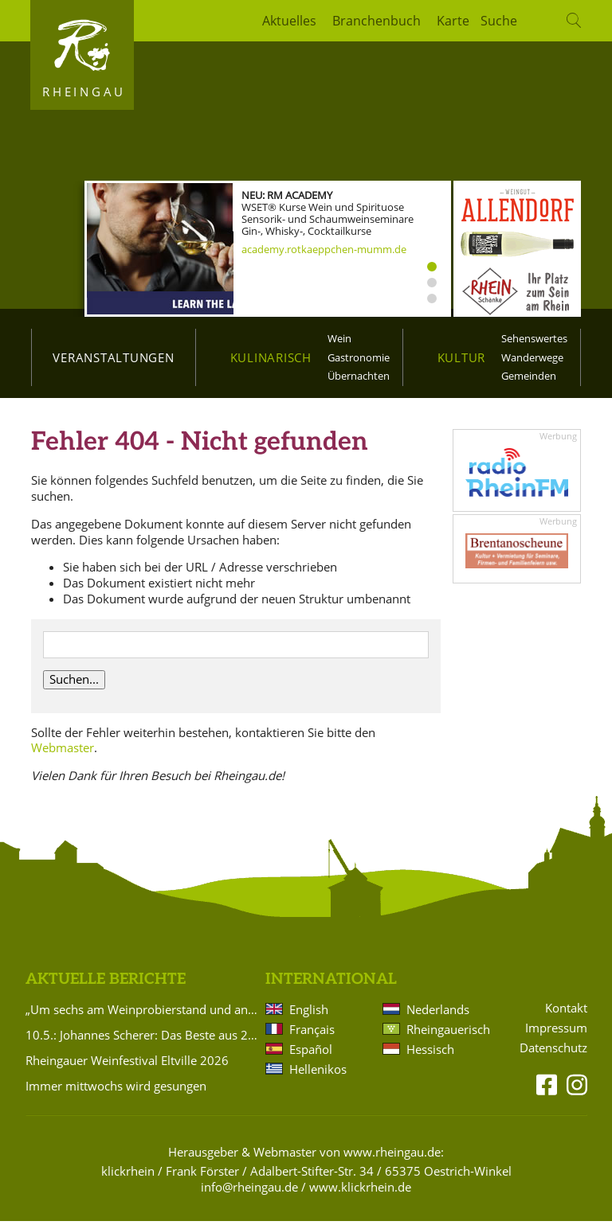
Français (312, 1038)
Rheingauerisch (447, 1038)
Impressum (556, 1036)
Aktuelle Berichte (106, 988)
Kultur (461, 357)
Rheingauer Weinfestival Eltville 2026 (127, 1069)
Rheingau (84, 91)
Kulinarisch (271, 357)
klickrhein (128, 1180)
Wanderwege (532, 357)
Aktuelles (289, 20)
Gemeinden (528, 376)
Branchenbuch (376, 20)
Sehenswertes (534, 338)
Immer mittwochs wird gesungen (116, 1094)
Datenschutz (553, 1056)
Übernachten (359, 376)
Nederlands (437, 1018)
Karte (453, 20)
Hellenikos (318, 1078)
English (308, 1018)
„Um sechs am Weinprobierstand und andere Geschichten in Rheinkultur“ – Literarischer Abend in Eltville (143, 1018)
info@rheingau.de (249, 1195)
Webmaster (62, 756)
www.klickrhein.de (360, 1195)
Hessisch (430, 1058)
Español (310, 1058)
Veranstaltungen (113, 357)
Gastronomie (359, 357)
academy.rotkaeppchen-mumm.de (323, 249)
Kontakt (566, 1016)
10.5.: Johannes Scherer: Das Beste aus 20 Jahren (143, 1043)
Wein (339, 338)
